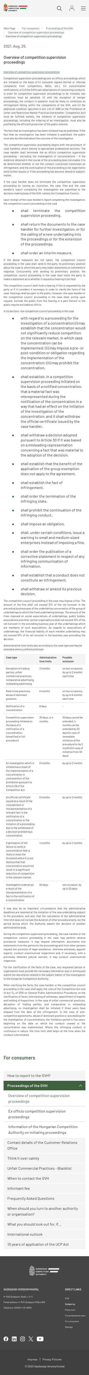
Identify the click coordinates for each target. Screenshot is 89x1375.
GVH (67, 1298)
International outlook (24, 1234)
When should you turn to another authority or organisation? (42, 1211)
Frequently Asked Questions (30, 1198)
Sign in (72, 8)
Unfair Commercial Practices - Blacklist (39, 1168)
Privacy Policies (52, 1359)
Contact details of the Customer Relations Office (42, 1145)
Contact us (70, 1304)
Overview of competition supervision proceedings (39, 1098)
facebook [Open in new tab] (6, 1339)
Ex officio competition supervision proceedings (37, 1114)
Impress (32, 1359)
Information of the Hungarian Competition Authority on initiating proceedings (43, 1129)
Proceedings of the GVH (27, 1085)
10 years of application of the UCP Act (38, 1244)
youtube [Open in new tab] (40, 1339)
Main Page (9, 28)
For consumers (30, 28)
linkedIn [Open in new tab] (14, 1339)
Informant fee (18, 1188)
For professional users (75, 1315)
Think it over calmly (23, 1158)
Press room (70, 1310)
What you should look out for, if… (34, 1224)
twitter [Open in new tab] (30, 1339)
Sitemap (69, 1327)
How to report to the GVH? (28, 1075)
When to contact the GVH (28, 1178)
